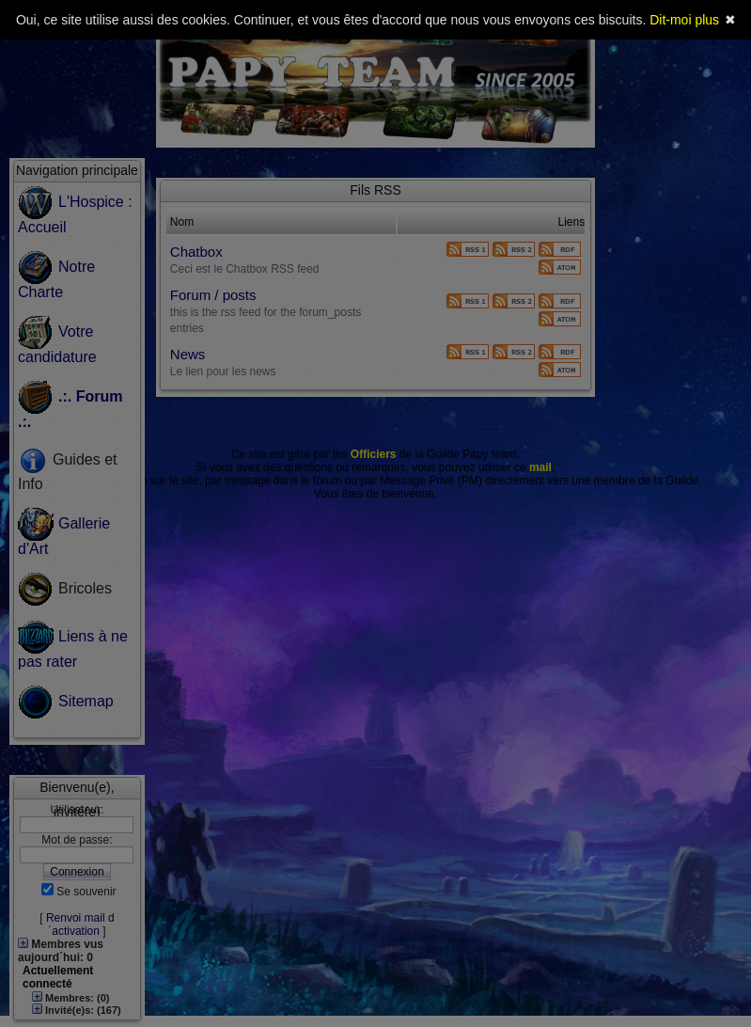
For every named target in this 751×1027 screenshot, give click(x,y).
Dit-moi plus (684, 19)
